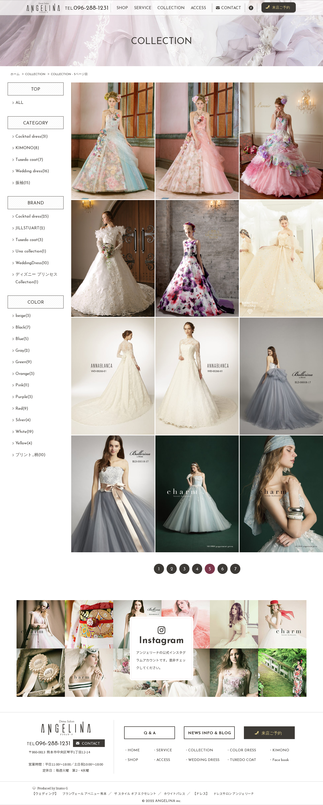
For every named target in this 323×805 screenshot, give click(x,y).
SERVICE (164, 750)
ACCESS (163, 760)
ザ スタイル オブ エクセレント (135, 794)
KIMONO (27, 148)
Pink (22, 385)
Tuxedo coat (29, 160)
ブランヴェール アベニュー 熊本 (84, 794)
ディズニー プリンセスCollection (36, 278)
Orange (25, 374)
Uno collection (31, 251)
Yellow (24, 443)
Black (23, 328)
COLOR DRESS (243, 750)
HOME (134, 750)
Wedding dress (32, 171)
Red (22, 409)
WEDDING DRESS (203, 760)
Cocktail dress (32, 137)
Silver (23, 420)
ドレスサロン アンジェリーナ (233, 794)
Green (24, 362)
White (25, 432)
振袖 (23, 183)
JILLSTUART (30, 228)
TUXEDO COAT (243, 760)
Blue (22, 339)
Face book (280, 760)
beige (23, 316)
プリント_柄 (31, 455)
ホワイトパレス (174, 794)
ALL (19, 103)
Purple (24, 397)
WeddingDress (32, 263)
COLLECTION (200, 750)
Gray (23, 351)
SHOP (133, 760)
